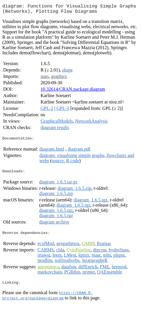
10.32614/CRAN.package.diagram (72, 91)
